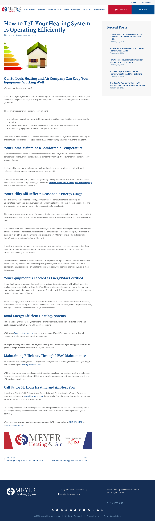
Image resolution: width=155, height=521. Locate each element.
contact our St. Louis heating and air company (70, 182)
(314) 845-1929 (75, 422)
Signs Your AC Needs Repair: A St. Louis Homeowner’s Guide (127, 49)
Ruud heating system (23, 333)
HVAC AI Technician (27, 9)
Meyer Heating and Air (33, 396)
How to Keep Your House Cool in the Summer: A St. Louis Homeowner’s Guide (126, 36)
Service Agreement (72, 9)
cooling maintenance (31, 364)
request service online (13, 425)
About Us (87, 9)
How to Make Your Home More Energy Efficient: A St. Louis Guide (126, 60)
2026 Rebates (99, 9)
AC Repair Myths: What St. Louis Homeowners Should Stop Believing (126, 72)
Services (41, 9)
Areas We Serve (54, 9)
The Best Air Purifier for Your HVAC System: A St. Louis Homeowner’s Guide (127, 84)
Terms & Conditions (112, 516)
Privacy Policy (93, 516)
